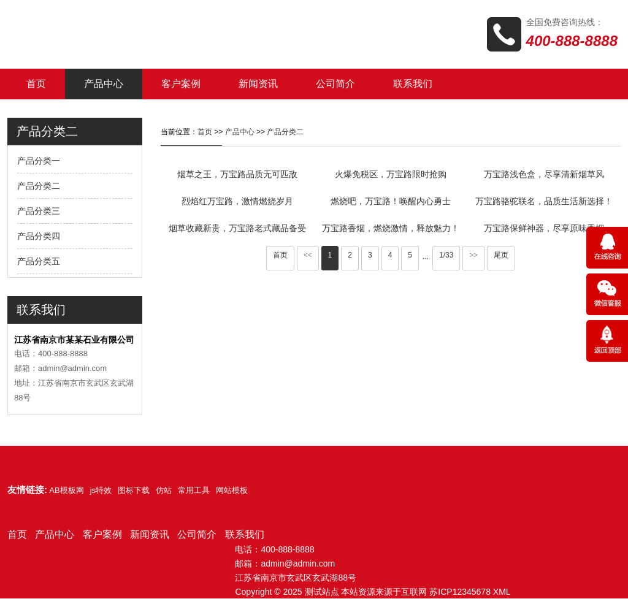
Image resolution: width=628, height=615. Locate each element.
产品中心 (103, 83)
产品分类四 (38, 236)
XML (501, 592)
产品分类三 (38, 211)
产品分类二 (38, 186)
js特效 (101, 490)
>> (473, 255)
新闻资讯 (258, 83)
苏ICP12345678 (460, 592)
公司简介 (335, 83)
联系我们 (412, 83)
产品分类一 (38, 161)
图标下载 (134, 490)
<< (308, 255)
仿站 (164, 490)
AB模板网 (66, 490)
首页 (36, 83)
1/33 (446, 255)
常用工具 (194, 490)
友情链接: (27, 489)
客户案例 (181, 83)
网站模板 (232, 490)
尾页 (501, 255)
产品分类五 (38, 261)
